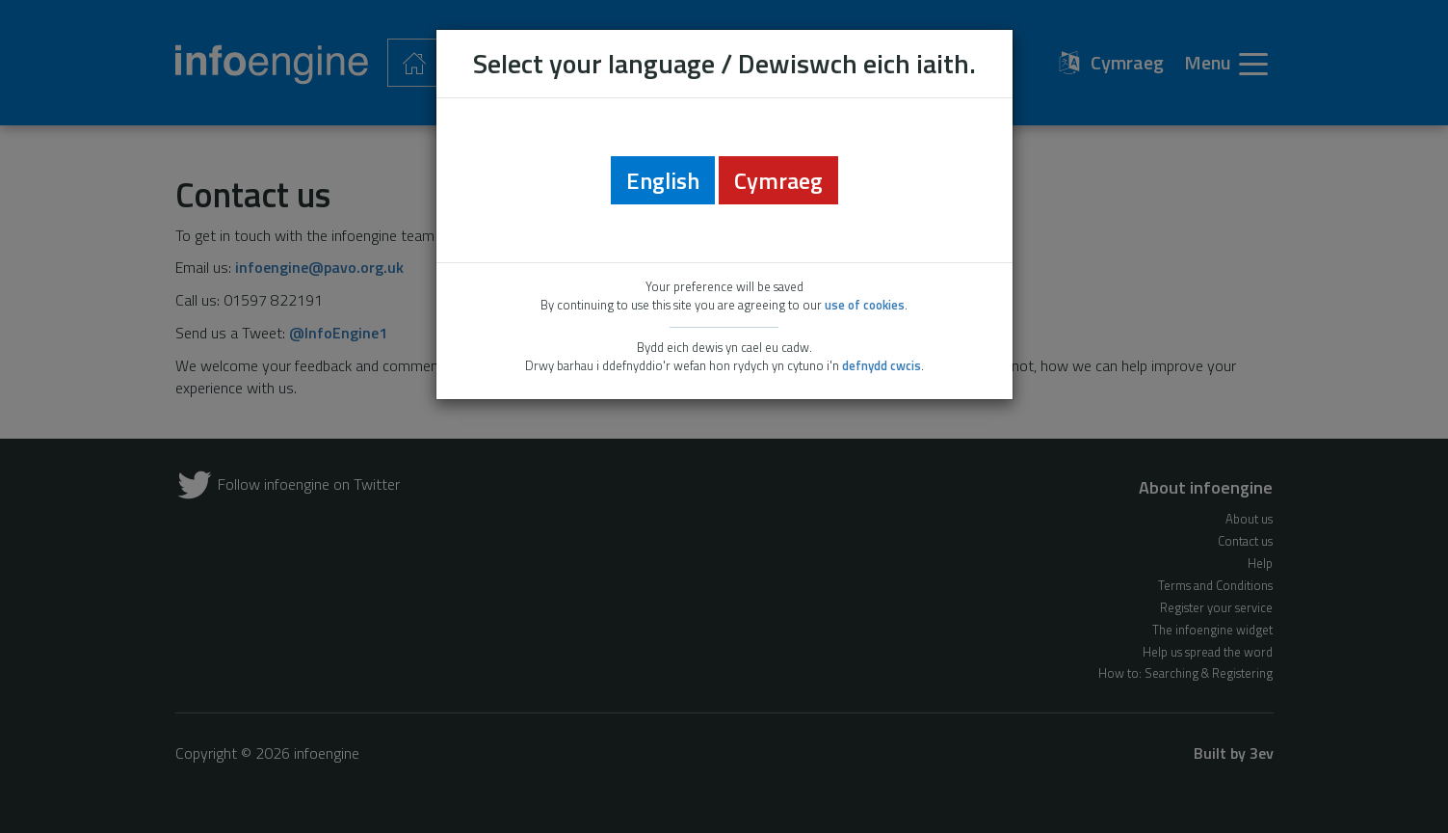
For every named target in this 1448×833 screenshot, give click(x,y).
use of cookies (865, 304)
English (662, 180)
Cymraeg (778, 180)
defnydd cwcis (881, 365)
